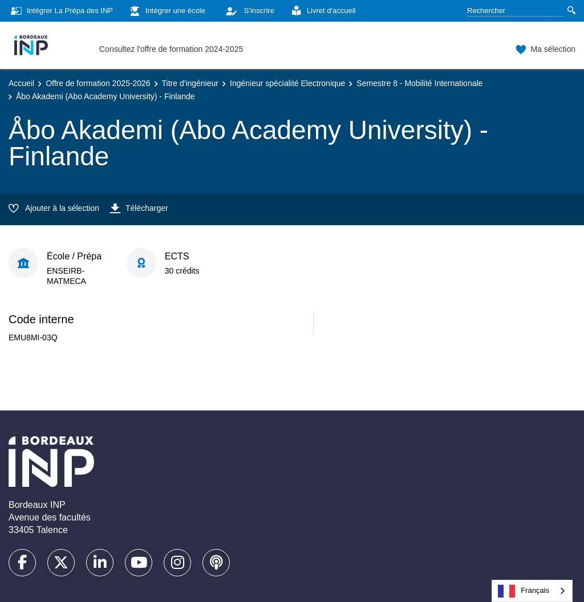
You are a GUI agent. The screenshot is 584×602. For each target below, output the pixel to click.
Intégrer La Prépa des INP (61, 11)
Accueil (21, 83)
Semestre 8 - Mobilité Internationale (419, 83)
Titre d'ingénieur (190, 83)
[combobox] (532, 591)
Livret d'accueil (322, 11)
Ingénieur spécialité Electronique (287, 83)
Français (523, 591)
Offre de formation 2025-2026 (98, 83)
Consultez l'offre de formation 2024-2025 (171, 49)
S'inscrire (247, 11)
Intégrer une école (166, 11)
